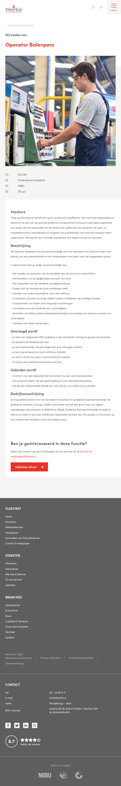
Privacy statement (50, 658)
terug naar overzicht (20, 25)
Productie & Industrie (16, 626)
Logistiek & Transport (16, 621)
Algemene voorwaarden (18, 658)
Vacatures (10, 521)
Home (8, 516)
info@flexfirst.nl (57, 697)
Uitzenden (10, 563)
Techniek (10, 632)
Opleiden (10, 585)
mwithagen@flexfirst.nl (23, 456)
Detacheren (11, 569)
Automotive (11, 610)
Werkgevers (11, 532)
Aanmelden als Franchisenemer (22, 538)
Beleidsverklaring (14, 663)
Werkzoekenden (14, 527)
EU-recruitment (13, 579)
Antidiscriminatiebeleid (81, 658)
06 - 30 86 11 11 (57, 692)
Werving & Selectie (15, 574)
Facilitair (9, 637)
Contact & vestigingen (17, 543)
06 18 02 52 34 (81, 451)
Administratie (12, 605)
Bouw (8, 616)
